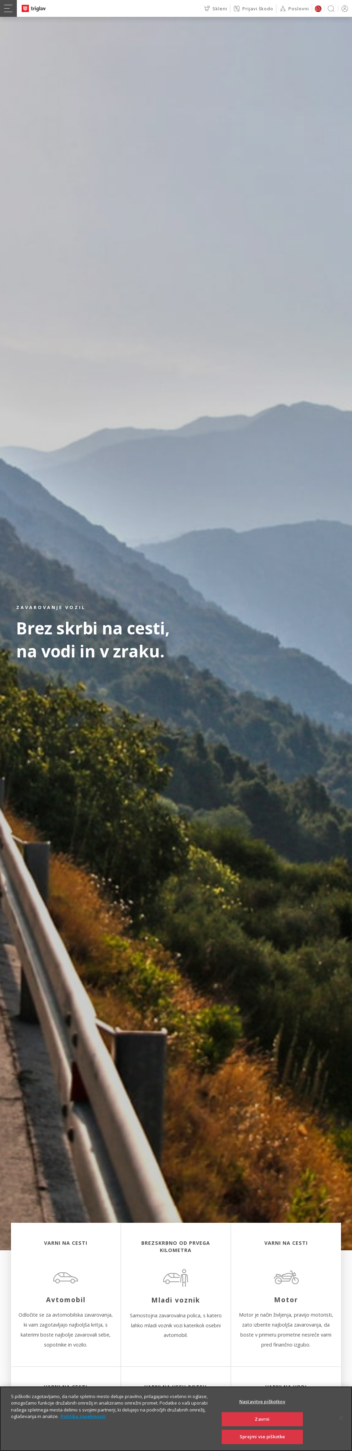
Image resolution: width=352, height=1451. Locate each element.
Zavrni (262, 1430)
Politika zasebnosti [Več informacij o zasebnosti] (83, 1427)
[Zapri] (341, 1428)
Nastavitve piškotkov (262, 1412)
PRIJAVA (343, 8)
